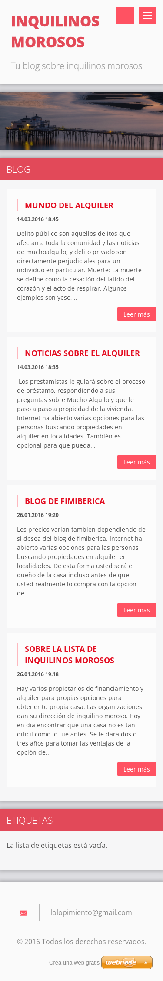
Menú (147, 15)
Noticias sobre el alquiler (82, 353)
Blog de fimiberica (65, 501)
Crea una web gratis (74, 962)
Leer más (136, 314)
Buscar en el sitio (125, 15)
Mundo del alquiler (69, 205)
